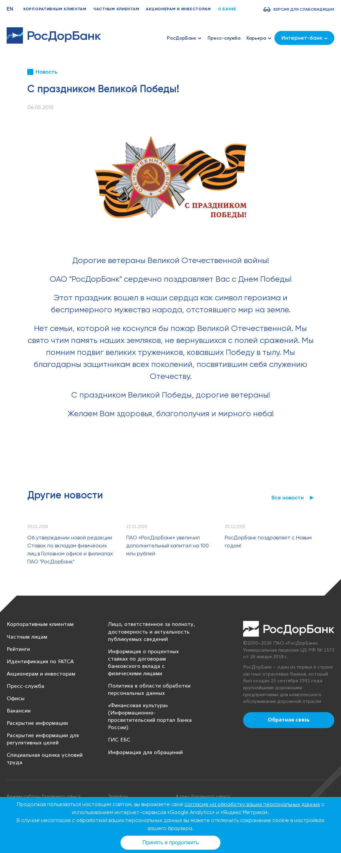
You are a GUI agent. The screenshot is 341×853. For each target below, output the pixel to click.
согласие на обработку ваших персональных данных (252, 804)
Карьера (258, 38)
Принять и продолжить (171, 842)
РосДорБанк (184, 38)
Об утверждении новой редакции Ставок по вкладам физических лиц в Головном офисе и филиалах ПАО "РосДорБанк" (70, 549)
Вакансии (19, 711)
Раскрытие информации (37, 723)
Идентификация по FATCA (40, 662)
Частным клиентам (116, 9)
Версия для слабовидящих (303, 9)
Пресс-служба (223, 38)
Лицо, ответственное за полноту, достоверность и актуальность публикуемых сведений (151, 632)
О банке (227, 9)
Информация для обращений (145, 752)
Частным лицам (27, 637)
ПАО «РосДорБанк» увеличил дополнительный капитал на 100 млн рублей (167, 545)
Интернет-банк (304, 38)
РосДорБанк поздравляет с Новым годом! (268, 541)
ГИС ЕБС (119, 740)
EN (10, 9)
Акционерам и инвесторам (178, 9)
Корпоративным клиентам (55, 9)
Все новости (287, 497)
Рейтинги (18, 649)
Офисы (16, 699)
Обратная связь (289, 720)
